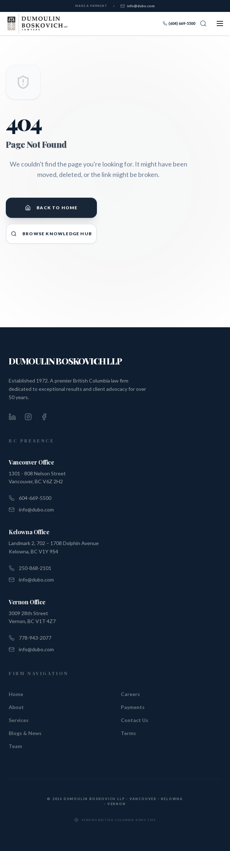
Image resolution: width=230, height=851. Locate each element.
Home (16, 694)
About (16, 707)
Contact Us (134, 720)
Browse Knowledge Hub (51, 236)
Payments (133, 707)
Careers (130, 694)
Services (19, 720)
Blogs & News (25, 733)
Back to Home (51, 210)
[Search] (203, 23)
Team (15, 746)
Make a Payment (91, 6)
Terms (128, 733)
